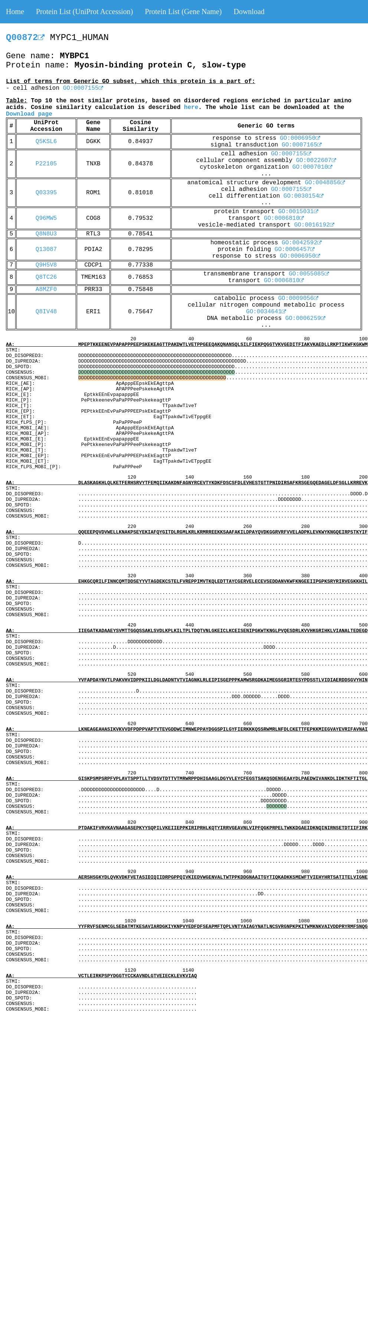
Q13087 (46, 249)
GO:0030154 (303, 196)
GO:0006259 (305, 318)
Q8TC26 (46, 277)
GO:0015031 (298, 211)
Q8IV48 (46, 311)
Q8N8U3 (46, 234)
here (191, 107)
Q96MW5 (46, 218)
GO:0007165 (302, 145)
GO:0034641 (266, 311)
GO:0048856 (325, 182)
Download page (29, 114)
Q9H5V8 (46, 265)
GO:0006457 (295, 249)
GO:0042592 (302, 242)
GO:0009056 (298, 298)
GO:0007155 (83, 88)
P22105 (46, 164)
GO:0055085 (309, 274)
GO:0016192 (314, 225)
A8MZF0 (46, 289)
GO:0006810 (284, 218)
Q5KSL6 (46, 141)
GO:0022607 (316, 160)
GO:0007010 (312, 167)
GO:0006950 (300, 138)
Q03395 (46, 192)
